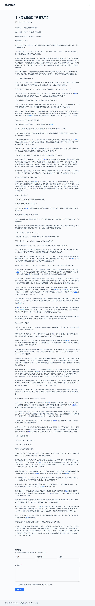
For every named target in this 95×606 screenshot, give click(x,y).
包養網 (31, 116)
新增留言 (18, 565)
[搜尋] (89, 5)
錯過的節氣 (10, 5)
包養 (75, 93)
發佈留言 (19, 589)
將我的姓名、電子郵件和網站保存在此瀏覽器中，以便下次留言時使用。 (35, 584)
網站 (60, 557)
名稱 (17, 557)
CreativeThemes (31, 603)
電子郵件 (40, 557)
